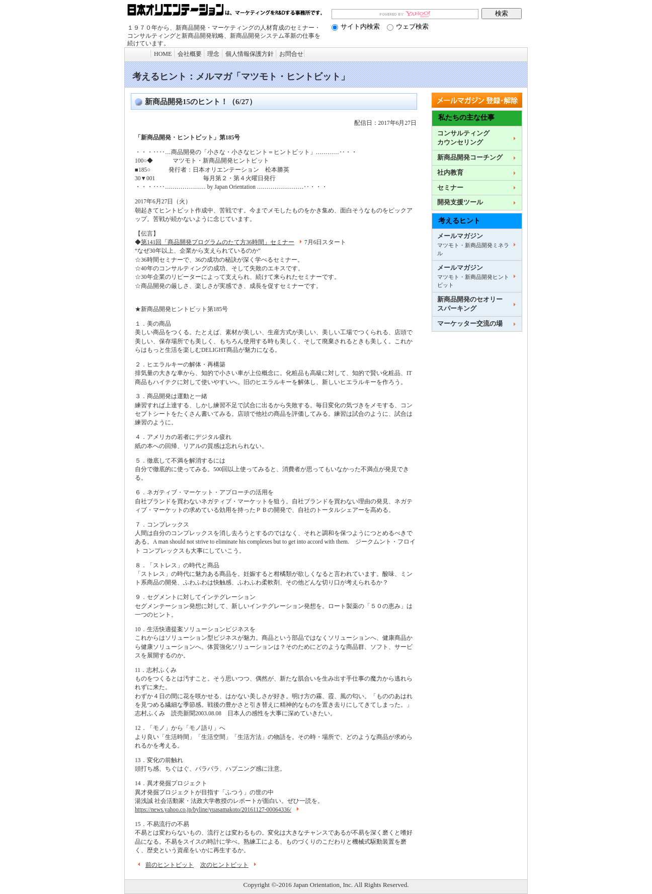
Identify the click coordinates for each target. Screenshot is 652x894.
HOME (163, 53)
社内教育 (450, 172)
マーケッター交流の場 (470, 323)
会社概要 (190, 53)
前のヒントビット (164, 865)
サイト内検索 (356, 26)
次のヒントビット (229, 865)
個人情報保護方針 (249, 53)
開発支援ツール (460, 202)
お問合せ (291, 53)
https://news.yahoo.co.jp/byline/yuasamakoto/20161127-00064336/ (218, 809)
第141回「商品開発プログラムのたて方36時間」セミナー (222, 242)
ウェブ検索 (408, 26)
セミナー (450, 187)
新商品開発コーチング (470, 157)
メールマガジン (473, 244)
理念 (213, 53)
